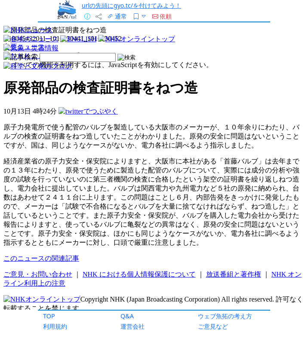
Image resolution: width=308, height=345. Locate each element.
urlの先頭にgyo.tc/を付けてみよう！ (131, 5)
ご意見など (213, 326)
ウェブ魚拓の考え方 (225, 316)
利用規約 (55, 326)
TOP (49, 316)
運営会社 (132, 326)
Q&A (127, 316)
